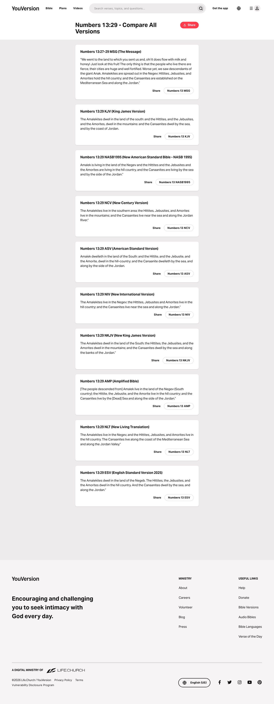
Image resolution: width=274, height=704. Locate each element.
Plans (63, 8)
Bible (49, 8)
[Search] (142, 8)
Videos (78, 8)
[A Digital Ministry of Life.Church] (137, 668)
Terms (79, 680)
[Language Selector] (239, 8)
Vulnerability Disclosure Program (33, 685)
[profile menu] (254, 8)
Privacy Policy (63, 680)
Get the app (220, 8)
